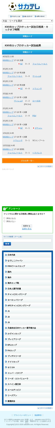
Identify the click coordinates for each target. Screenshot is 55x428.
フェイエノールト (40, 64)
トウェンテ (37, 88)
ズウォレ (38, 128)
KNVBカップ (8, 60)
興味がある (11, 218)
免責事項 (37, 415)
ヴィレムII (36, 76)
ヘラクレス (37, 153)
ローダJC (36, 101)
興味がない (11, 221)
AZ (21, 64)
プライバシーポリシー (22, 415)
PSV (34, 116)
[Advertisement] (27, 188)
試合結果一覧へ (27, 161)
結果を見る (27, 229)
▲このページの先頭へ (45, 166)
